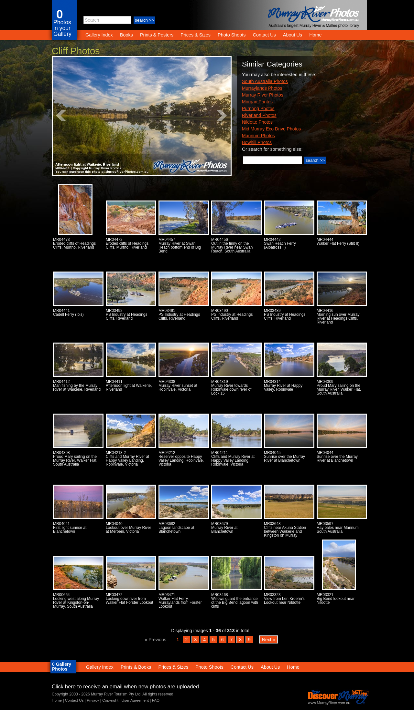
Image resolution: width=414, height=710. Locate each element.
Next (222, 115)
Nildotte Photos (257, 122)
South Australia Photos (265, 81)
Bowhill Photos (257, 142)
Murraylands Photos (262, 88)
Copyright (110, 700)
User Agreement (135, 700)
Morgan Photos (257, 101)
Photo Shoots (231, 34)
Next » (268, 639)
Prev (61, 115)
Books (126, 34)
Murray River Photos (262, 95)
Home (315, 34)
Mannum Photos (258, 135)
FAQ (155, 700)
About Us (292, 34)
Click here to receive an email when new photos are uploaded (125, 687)
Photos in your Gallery (62, 28)
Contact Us (264, 34)
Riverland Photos (259, 115)
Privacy (93, 700)
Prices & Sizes (195, 34)
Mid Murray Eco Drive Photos (271, 128)
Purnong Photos (258, 108)
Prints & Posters (157, 34)
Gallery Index (99, 34)
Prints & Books (136, 667)
